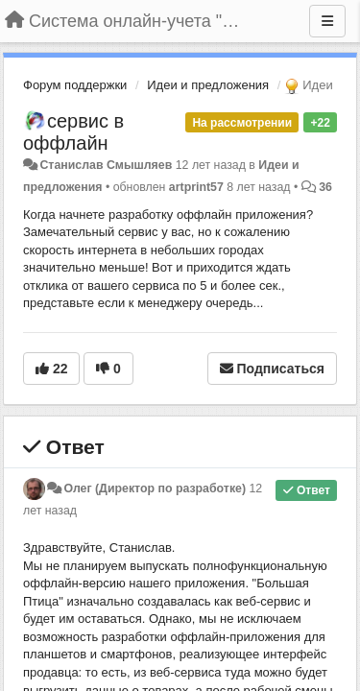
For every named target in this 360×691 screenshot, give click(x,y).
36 (325, 187)
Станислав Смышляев (105, 165)
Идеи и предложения (208, 85)
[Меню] (327, 21)
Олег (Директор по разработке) (154, 488)
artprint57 (196, 187)
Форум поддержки (75, 85)
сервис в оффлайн (73, 132)
